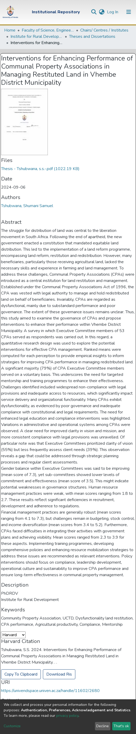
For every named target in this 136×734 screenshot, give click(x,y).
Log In (113, 12)
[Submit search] (93, 12)
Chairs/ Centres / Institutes (104, 30)
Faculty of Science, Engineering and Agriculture (48, 30)
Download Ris (59, 674)
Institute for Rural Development (36, 36)
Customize (12, 726)
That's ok (121, 726)
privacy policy (67, 715)
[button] (101, 12)
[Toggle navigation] (128, 12)
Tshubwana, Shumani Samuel (27, 206)
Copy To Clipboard (20, 674)
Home (9, 30)
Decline (102, 726)
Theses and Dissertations (92, 36)
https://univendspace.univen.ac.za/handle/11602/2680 (50, 691)
